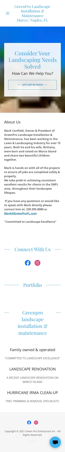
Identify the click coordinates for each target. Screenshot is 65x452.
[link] (32, 13)
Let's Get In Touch (32, 84)
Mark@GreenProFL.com (20, 213)
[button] (8, 13)
